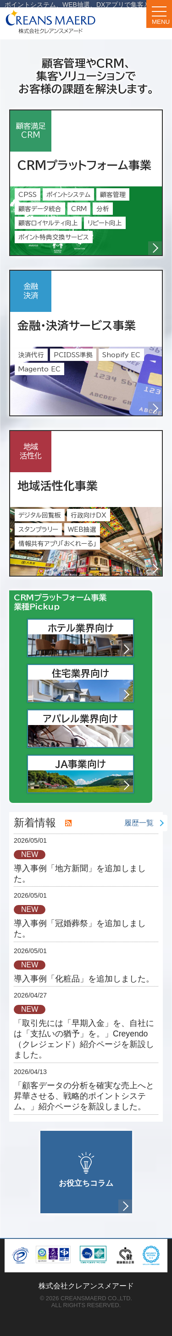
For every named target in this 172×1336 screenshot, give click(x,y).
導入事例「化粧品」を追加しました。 (84, 978)
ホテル (90, 639)
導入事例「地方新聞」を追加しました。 (80, 873)
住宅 (92, 685)
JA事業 (94, 775)
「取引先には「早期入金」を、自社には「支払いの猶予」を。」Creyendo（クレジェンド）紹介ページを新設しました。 (84, 1039)
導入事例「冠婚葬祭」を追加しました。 (80, 928)
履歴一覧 (139, 823)
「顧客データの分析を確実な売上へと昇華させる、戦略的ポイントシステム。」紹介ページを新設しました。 (84, 1096)
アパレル (88, 730)
